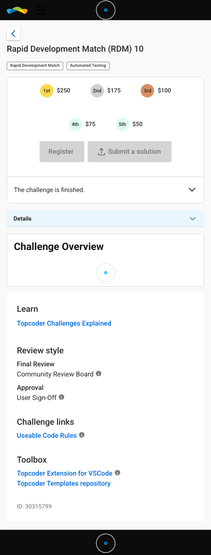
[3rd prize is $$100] (147, 90)
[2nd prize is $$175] (97, 90)
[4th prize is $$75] (75, 124)
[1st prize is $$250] (46, 90)
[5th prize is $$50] (122, 124)
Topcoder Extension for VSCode (64, 473)
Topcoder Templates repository (64, 483)
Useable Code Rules (47, 435)
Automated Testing (88, 65)
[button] (192, 190)
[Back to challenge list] (13, 33)
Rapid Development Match (35, 65)
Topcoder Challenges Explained (64, 323)
